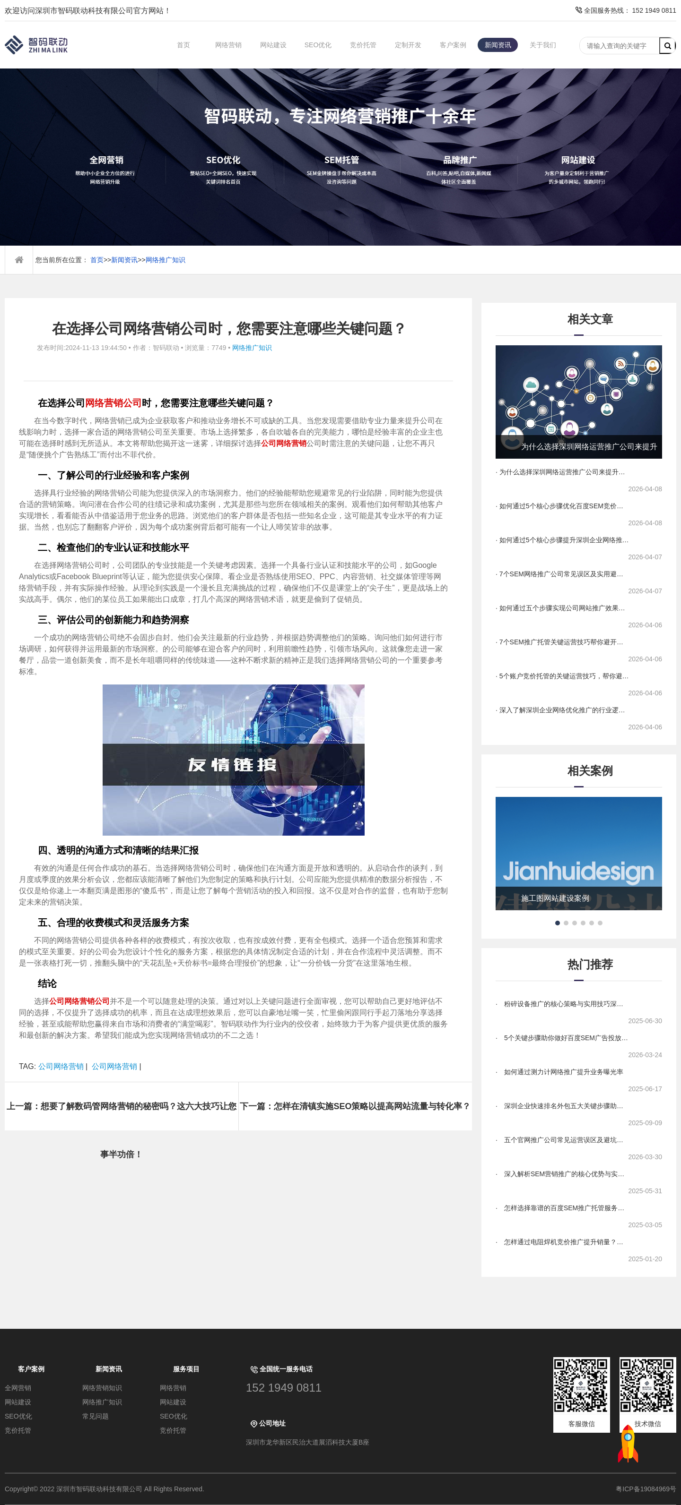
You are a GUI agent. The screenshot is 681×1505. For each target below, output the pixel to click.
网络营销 (228, 45)
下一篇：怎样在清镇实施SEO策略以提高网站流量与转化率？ (355, 1106)
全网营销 (18, 1388)
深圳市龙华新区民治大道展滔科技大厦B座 (307, 1442)
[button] (557, 923)
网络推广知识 (165, 260)
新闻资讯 (498, 45)
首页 (183, 45)
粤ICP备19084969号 (646, 1489)
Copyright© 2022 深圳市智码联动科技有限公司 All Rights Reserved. (108, 1489)
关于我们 (543, 45)
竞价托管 (363, 45)
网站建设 (273, 45)
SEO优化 (318, 45)
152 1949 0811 (284, 1387)
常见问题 (95, 1416)
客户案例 (453, 45)
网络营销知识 (102, 1388)
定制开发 (408, 45)
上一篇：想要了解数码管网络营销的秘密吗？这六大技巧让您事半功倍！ (121, 1116)
